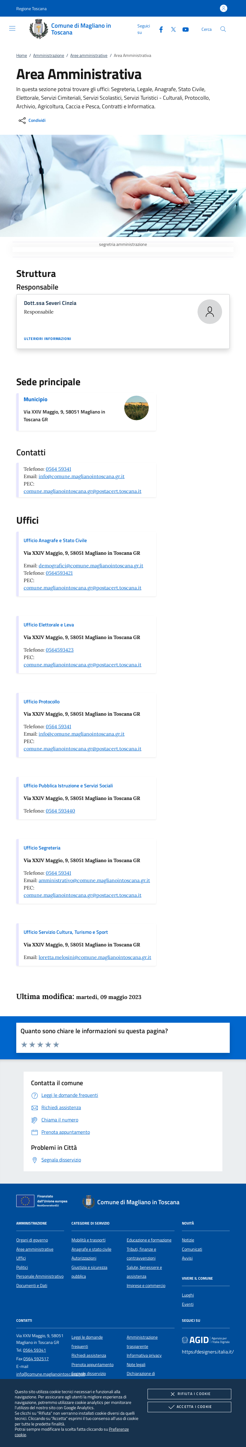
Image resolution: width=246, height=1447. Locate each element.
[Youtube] (183, 29)
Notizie (188, 1240)
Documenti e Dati (31, 1285)
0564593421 (59, 573)
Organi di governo (32, 1240)
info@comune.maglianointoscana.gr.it (82, 476)
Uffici (21, 1258)
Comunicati (192, 1249)
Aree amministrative (88, 55)
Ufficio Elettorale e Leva (49, 624)
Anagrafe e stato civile (91, 1249)
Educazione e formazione (149, 1240)
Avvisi (187, 1258)
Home (21, 55)
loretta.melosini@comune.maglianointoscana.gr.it (95, 957)
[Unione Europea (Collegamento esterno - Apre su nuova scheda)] (43, 1202)
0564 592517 (36, 1358)
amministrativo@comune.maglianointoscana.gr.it (94, 880)
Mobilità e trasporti (88, 1240)
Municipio (36, 399)
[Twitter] (171, 29)
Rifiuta (189, 1394)
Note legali (136, 1364)
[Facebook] (158, 29)
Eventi (188, 1304)
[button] (31, 8)
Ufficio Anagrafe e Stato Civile (55, 540)
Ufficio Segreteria (42, 847)
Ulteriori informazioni (47, 338)
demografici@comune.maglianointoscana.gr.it (91, 565)
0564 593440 (60, 811)
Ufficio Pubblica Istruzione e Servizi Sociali (68, 785)
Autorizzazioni (83, 1258)
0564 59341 (58, 469)
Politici (22, 1267)
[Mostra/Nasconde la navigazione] (12, 28)
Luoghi (188, 1295)
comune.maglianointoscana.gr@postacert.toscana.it (82, 491)
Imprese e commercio (146, 1285)
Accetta (189, 1407)
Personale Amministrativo (39, 1276)
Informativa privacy (144, 1355)
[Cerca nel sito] (223, 29)
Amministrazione (48, 55)
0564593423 (60, 650)
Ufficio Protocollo (42, 701)
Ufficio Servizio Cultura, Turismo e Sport (66, 932)
